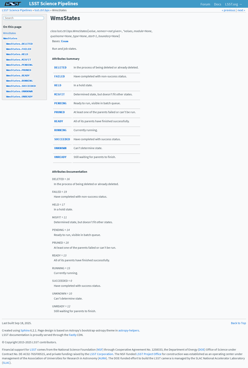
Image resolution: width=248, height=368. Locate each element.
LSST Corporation (101, 354)
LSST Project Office (148, 354)
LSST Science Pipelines (17, 10)
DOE (201, 350)
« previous (229, 10)
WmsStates (9, 33)
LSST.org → (233, 4)
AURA (102, 358)
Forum (205, 4)
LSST (33, 350)
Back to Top (238, 323)
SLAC (6, 363)
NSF (99, 350)
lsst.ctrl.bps (42, 10)
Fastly (72, 335)
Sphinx (25, 330)
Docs (217, 4)
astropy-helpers (128, 330)
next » (241, 10)
